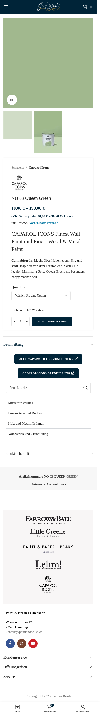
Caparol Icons (39, 167)
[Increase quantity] (27, 321)
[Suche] (48, 388)
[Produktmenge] (20, 321)
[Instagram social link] (21, 643)
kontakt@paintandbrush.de (24, 632)
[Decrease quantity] (14, 321)
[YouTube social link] (33, 643)
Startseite (17, 167)
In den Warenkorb (51, 321)
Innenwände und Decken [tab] (25, 413)
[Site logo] (48, 6)
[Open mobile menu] (5, 6)
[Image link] (48, 519)
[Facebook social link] (10, 643)
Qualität (17, 287)
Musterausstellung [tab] (20, 403)
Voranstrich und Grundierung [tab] (28, 434)
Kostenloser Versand (43, 223)
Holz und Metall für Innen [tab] (26, 423)
